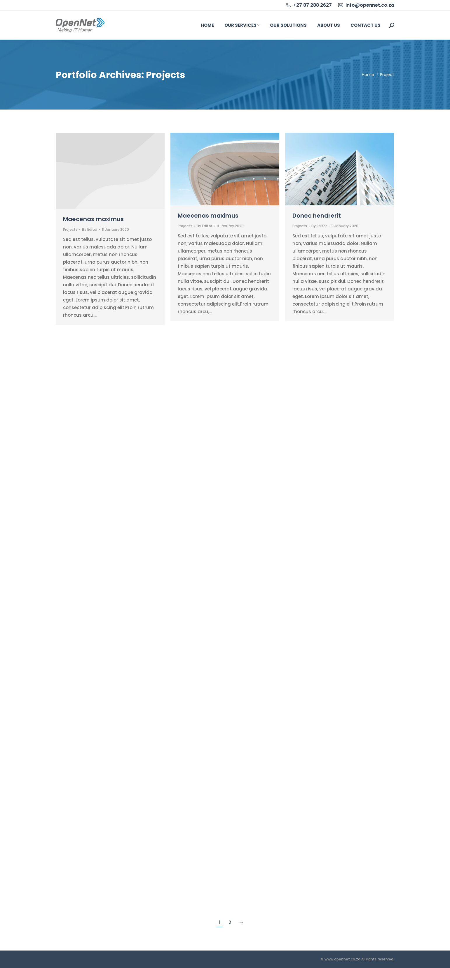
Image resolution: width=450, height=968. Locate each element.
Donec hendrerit (316, 215)
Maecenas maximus (93, 219)
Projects (70, 229)
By (89, 229)
